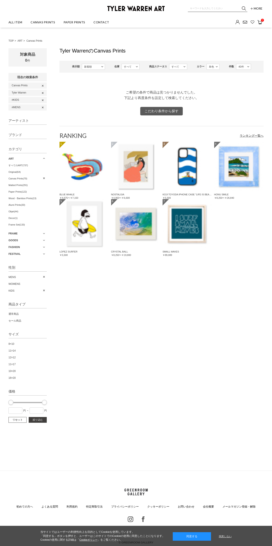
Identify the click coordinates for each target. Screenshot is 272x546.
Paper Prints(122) (17, 191)
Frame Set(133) (16, 224)
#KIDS (15, 99)
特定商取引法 (94, 506)
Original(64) (14, 172)
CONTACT (101, 22)
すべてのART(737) (18, 165)
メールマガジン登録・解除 (239, 506)
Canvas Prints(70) (17, 178)
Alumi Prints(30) (16, 205)
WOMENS (14, 283)
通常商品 (13, 313)
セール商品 (14, 320)
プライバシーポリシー (125, 506)
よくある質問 (49, 506)
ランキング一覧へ (252, 135)
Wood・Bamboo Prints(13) (22, 198)
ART (20, 40)
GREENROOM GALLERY (136, 492)
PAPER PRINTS (74, 22)
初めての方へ (24, 506)
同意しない (225, 536)
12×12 (12, 357)
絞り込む (38, 419)
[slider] (10, 402)
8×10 (11, 343)
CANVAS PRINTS (43, 22)
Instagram (130, 519)
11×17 (12, 364)
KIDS (11, 290)
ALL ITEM (15, 22)
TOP (11, 40)
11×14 (12, 350)
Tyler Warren (19, 92)
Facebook (143, 519)
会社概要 (208, 506)
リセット (18, 419)
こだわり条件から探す (161, 111)
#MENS (16, 107)
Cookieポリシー (88, 539)
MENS (12, 277)
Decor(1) (13, 218)
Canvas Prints (34, 40)
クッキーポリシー (158, 506)
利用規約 (72, 506)
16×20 (12, 377)
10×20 (12, 371)
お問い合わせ (186, 506)
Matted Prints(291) (18, 185)
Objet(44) (13, 211)
